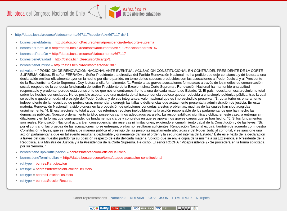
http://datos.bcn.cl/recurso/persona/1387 (85, 65)
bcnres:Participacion (51, 163)
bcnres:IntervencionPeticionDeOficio (97, 152)
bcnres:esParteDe (34, 48)
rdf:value (26, 71)
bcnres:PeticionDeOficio (54, 175)
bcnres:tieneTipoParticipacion (42, 152)
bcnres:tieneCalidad (35, 59)
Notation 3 (119, 198)
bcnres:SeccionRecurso (54, 181)
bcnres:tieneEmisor (35, 65)
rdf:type (26, 163)
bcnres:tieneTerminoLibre (39, 158)
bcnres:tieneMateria (35, 42)
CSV (152, 198)
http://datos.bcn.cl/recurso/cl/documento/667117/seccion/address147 (105, 48)
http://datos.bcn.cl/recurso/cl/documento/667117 (89, 54)
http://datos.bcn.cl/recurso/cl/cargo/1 (83, 59)
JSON (163, 198)
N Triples (203, 198)
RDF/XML (137, 198)
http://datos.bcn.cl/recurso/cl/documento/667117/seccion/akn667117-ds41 (72, 35)
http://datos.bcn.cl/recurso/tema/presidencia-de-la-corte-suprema (104, 42)
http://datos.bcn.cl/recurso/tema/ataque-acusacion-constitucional (112, 158)
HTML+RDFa (182, 198)
